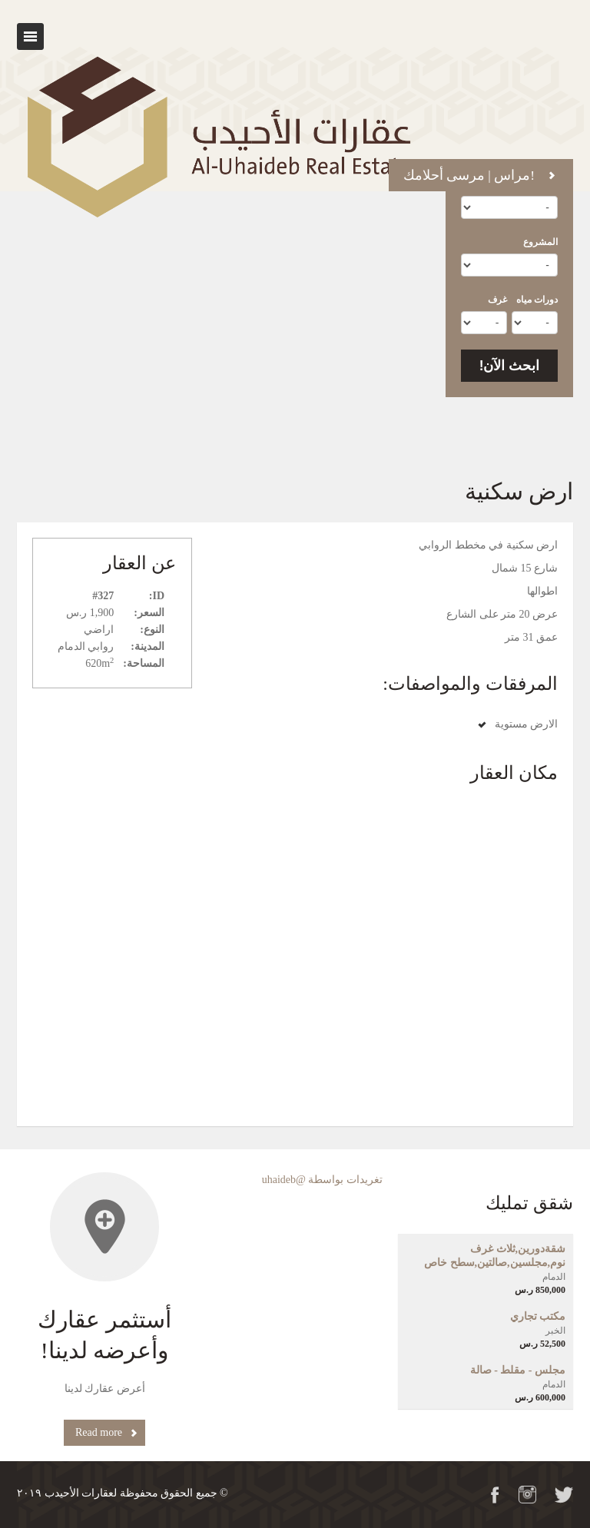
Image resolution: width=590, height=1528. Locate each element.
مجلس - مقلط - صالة (517, 1370)
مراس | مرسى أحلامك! (469, 175)
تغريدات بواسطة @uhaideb (322, 1179)
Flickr (527, 1494)
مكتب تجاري (538, 1316)
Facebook (495, 1494)
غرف (497, 299)
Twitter (564, 1494)
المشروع (540, 242)
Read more (98, 1432)
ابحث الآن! (509, 365)
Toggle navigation (30, 36)
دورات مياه (537, 299)
